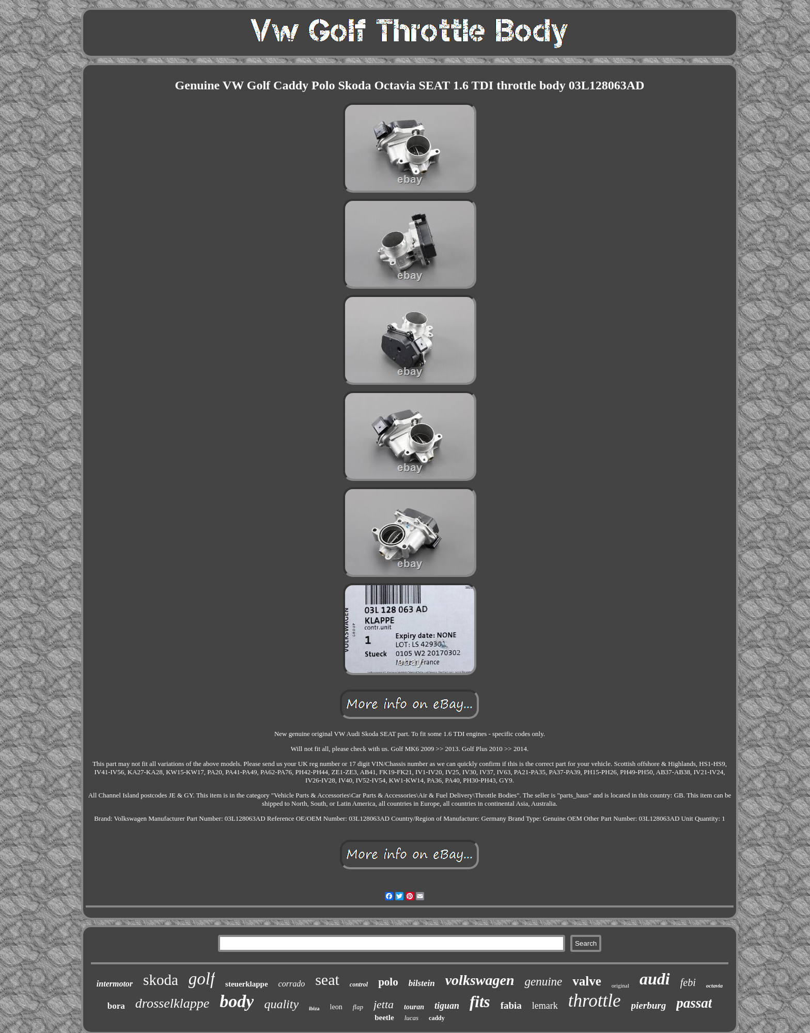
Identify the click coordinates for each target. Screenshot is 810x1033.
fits (480, 1002)
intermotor (115, 983)
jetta (383, 1004)
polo (388, 982)
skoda (160, 980)
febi (688, 982)
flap (358, 1007)
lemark (545, 1005)
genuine (543, 981)
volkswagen (480, 980)
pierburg (648, 1005)
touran (414, 1007)
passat (694, 1003)
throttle (594, 1001)
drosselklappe (172, 1003)
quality (281, 1004)
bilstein (422, 983)
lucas (411, 1018)
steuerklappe (246, 984)
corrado (291, 983)
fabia (511, 1005)
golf (202, 978)
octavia (714, 985)
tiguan (446, 1005)
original (620, 985)
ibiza (314, 1008)
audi (655, 978)
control (359, 984)
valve (586, 981)
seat (327, 979)
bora (116, 1006)
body (237, 1001)
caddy (437, 1018)
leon (336, 1007)
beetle (384, 1017)
